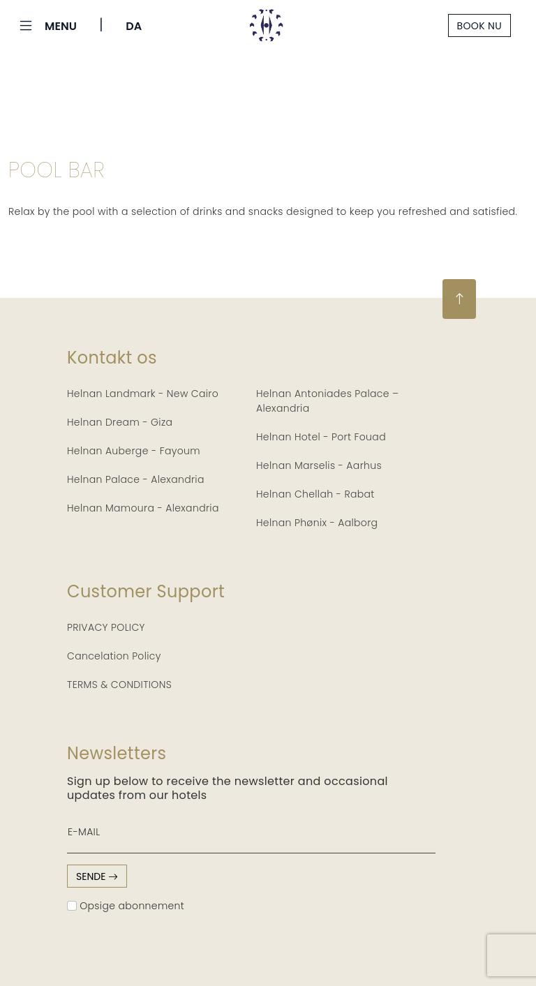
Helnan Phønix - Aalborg (317, 523)
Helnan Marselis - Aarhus (319, 465)
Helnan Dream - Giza (119, 422)
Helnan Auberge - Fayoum (133, 451)
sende (97, 876)
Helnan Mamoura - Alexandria (143, 508)
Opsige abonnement (125, 906)
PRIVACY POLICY (106, 627)
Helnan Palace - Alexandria (135, 479)
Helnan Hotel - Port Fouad (321, 437)
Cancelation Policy (114, 656)
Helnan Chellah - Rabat (315, 494)
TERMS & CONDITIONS (119, 685)
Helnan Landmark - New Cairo (142, 394)
